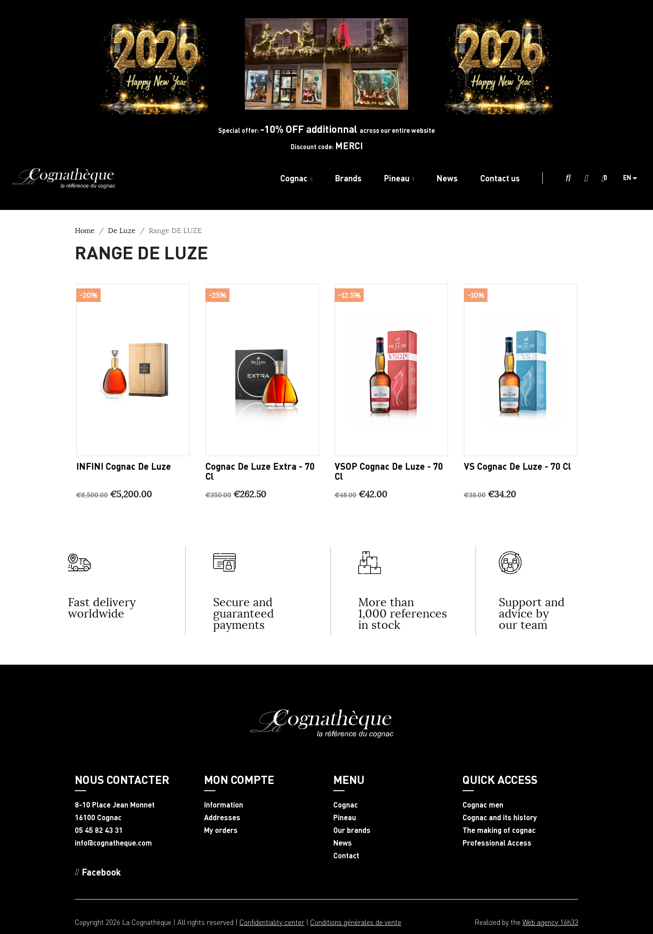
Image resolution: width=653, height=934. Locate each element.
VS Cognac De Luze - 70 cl (517, 466)
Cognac (345, 804)
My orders (221, 830)
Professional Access (497, 842)
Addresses (222, 817)
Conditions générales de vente (355, 922)
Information (223, 804)
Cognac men (483, 804)
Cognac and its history (500, 817)
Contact (346, 855)
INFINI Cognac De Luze (123, 466)
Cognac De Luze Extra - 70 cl (260, 471)
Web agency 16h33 (550, 922)
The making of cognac (499, 830)
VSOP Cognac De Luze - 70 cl (389, 471)
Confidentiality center (271, 922)
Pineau (344, 817)
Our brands (351, 830)
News (342, 842)
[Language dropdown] (633, 178)
